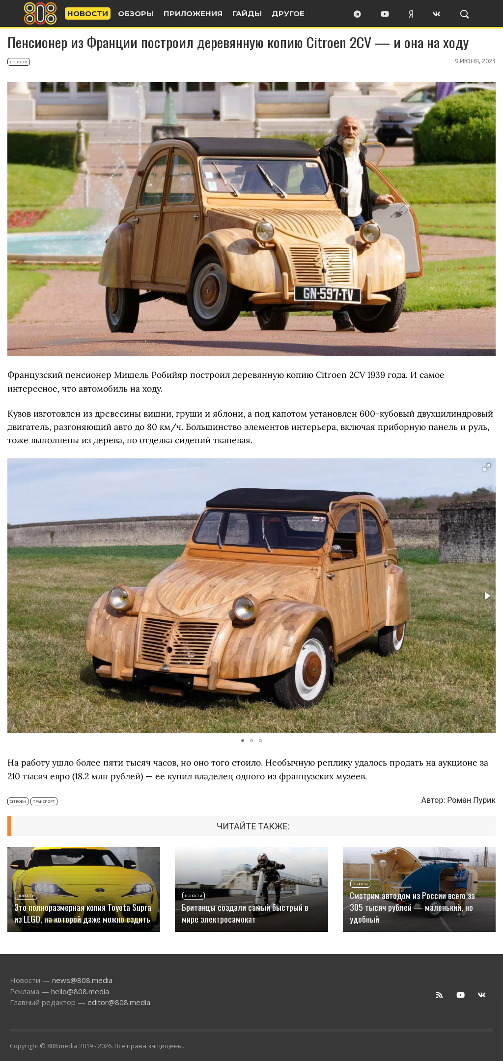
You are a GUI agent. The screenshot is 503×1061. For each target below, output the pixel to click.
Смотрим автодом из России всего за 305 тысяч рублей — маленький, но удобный (412, 907)
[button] (487, 467)
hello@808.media (80, 991)
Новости (19, 61)
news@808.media (82, 980)
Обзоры (360, 883)
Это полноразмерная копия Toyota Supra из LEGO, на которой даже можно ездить (82, 913)
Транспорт (44, 801)
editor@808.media (118, 1002)
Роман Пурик (471, 800)
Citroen (18, 801)
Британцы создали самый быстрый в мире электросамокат (245, 913)
